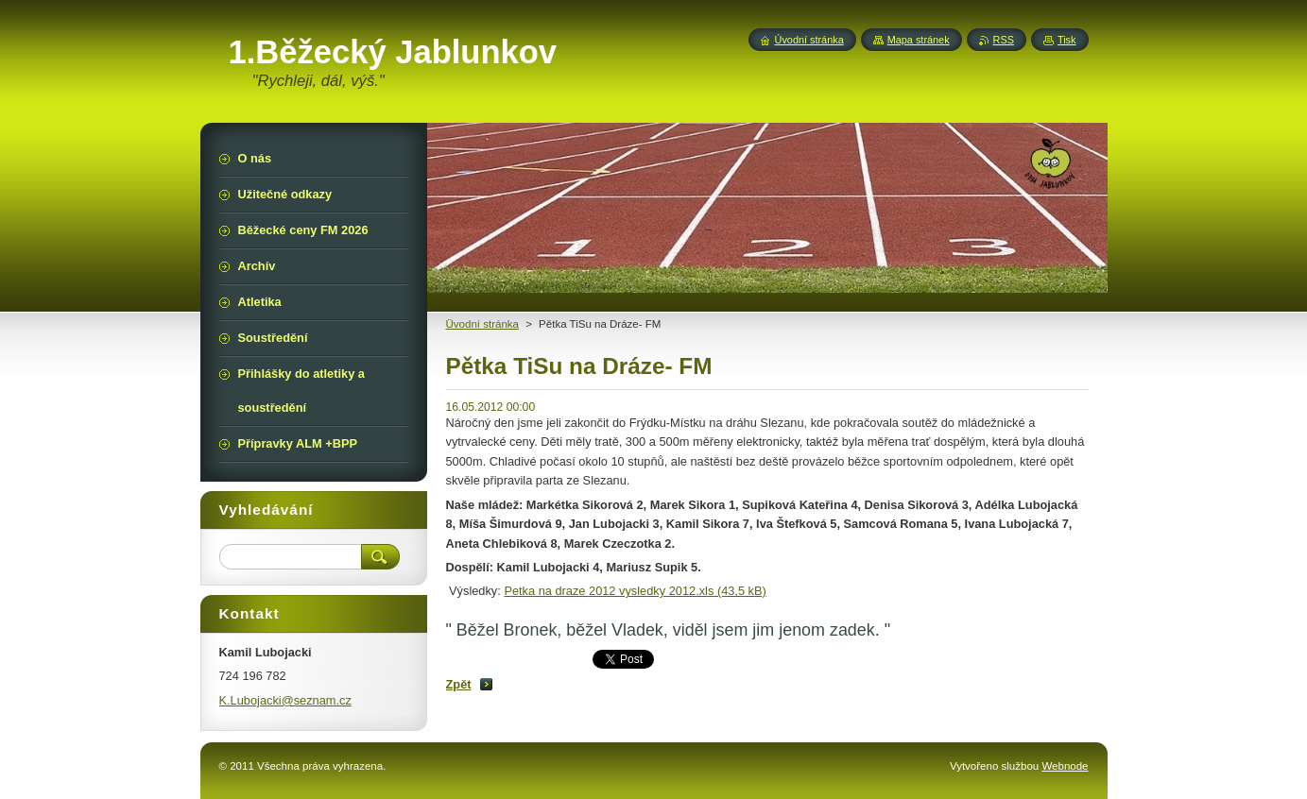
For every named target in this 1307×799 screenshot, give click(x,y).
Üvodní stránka (482, 324)
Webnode (1064, 766)
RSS (1003, 39)
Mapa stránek (918, 39)
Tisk (1067, 39)
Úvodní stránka (809, 39)
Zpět (459, 684)
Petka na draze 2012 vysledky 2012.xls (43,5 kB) (634, 591)
